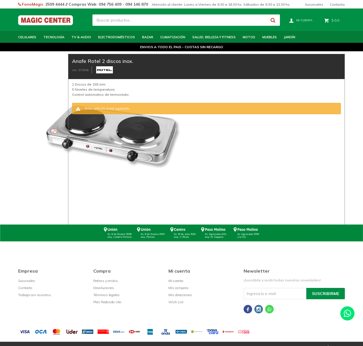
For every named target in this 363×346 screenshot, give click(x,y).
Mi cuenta (175, 281)
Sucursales (314, 4)
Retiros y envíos (105, 281)
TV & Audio (81, 37)
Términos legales (106, 295)
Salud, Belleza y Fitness (214, 37)
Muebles (269, 37)
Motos (249, 37)
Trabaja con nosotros (34, 295)
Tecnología (53, 37)
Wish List (175, 302)
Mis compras (178, 288)
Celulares (27, 37)
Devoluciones (103, 288)
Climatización (172, 37)
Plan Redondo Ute (107, 302)
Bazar (147, 37)
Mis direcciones (180, 295)
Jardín (289, 37)
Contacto (337, 4)
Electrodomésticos (116, 37)
